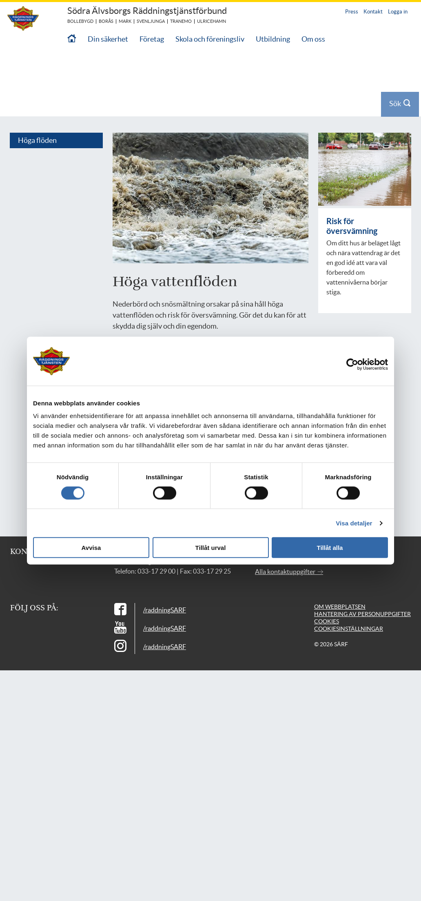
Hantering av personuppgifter (362, 597)
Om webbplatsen (340, 590)
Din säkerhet (108, 39)
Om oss (313, 39)
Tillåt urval (210, 547)
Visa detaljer (354, 522)
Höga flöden (37, 123)
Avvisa (91, 547)
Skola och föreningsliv (209, 39)
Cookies (326, 604)
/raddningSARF (164, 593)
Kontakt (373, 12)
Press (351, 12)
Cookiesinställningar (348, 612)
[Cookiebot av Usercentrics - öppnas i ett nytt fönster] (358, 364)
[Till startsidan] (71, 39)
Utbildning (273, 39)
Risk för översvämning (351, 209)
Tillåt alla (330, 547)
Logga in (398, 12)
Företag (152, 39)
